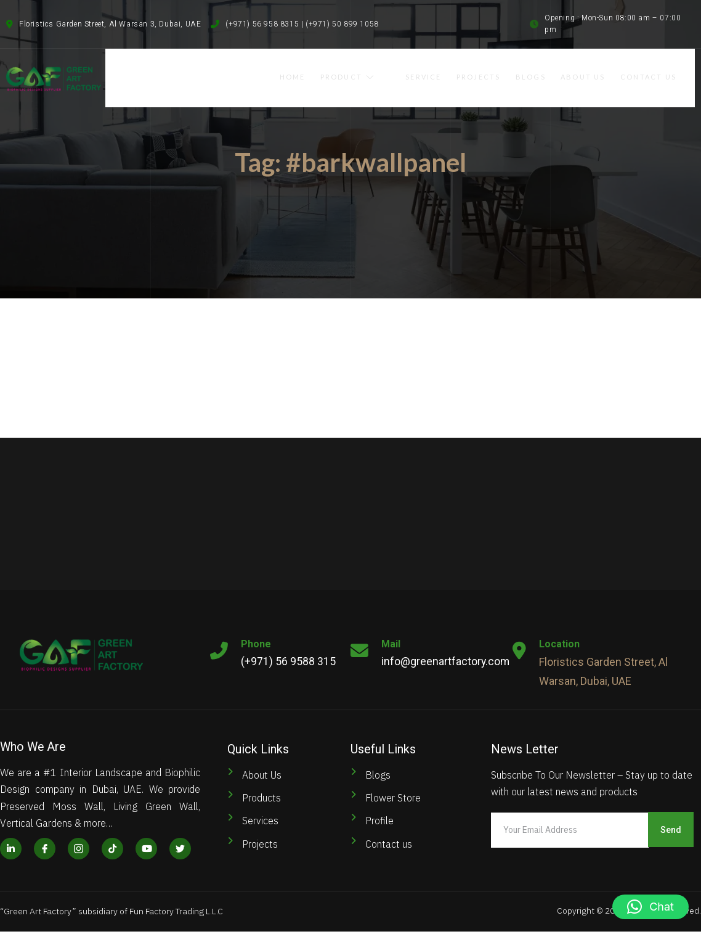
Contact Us (661, 75)
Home (319, 75)
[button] (650, 907)
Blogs (542, 75)
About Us (594, 75)
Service (434, 75)
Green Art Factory (38, 913)
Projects (490, 75)
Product (374, 75)
